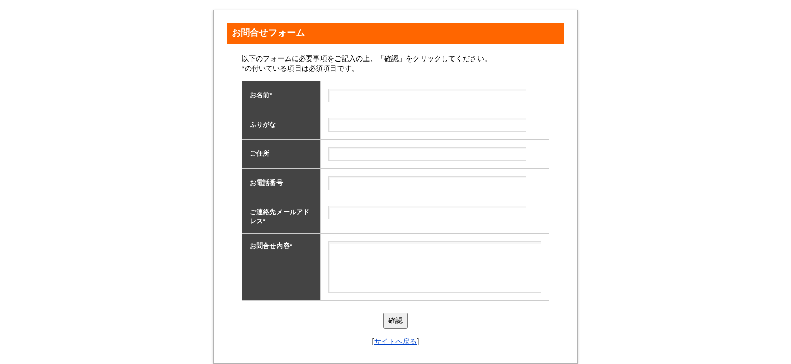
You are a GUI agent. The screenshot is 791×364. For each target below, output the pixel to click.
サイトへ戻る (395, 341)
